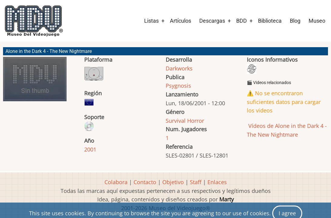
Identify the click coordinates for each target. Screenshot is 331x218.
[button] (35, 82)
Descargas (212, 21)
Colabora (115, 182)
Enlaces (217, 182)
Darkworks (179, 68)
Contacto (145, 182)
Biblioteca (270, 21)
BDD (241, 21)
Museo (317, 21)
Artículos (180, 21)
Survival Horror (185, 120)
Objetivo (173, 182)
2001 (90, 149)
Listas (151, 21)
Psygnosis (178, 85)
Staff (195, 182)
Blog (295, 21)
